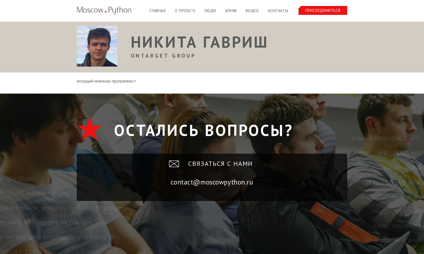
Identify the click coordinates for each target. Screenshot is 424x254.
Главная (157, 10)
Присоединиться (322, 10)
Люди (210, 10)
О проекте (185, 10)
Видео (252, 10)
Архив (231, 10)
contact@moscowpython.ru (212, 182)
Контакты (278, 10)
